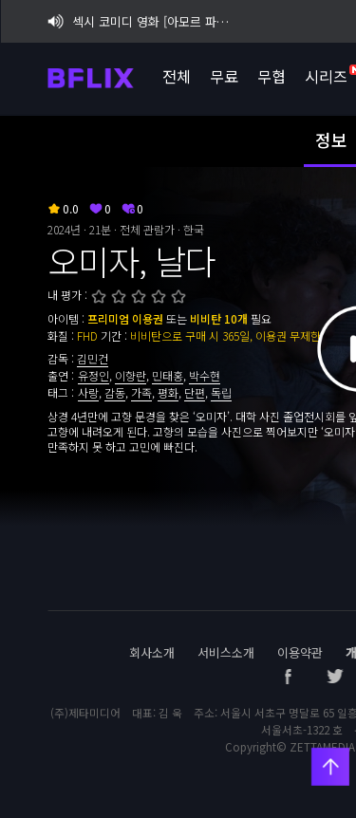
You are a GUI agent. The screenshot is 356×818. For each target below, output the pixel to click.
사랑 (88, 392)
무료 (223, 76)
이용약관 (300, 652)
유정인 (93, 375)
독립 (221, 392)
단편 (194, 392)
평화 (168, 392)
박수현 (204, 375)
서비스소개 (225, 652)
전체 (175, 76)
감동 (114, 392)
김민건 (92, 358)
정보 (331, 139)
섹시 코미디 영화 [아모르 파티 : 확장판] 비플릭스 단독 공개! (141, 21)
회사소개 (152, 652)
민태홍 (167, 375)
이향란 (130, 375)
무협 (270, 76)
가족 (141, 392)
